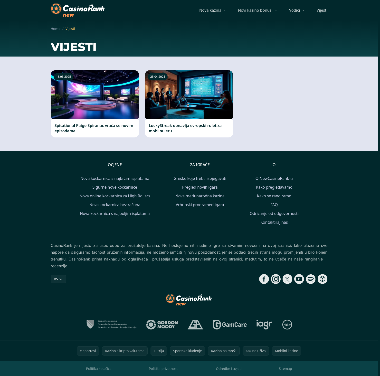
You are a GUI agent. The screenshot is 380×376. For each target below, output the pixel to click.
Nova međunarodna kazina (200, 196)
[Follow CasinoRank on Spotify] (311, 279)
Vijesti (322, 10)
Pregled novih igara (200, 187)
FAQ (274, 204)
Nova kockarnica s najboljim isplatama (115, 213)
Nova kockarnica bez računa (114, 204)
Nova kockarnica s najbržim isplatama (114, 178)
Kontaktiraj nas (274, 222)
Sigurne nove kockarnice (115, 187)
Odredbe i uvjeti (229, 368)
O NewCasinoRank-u (274, 178)
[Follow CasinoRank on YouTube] (299, 279)
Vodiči (294, 10)
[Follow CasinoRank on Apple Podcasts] (322, 279)
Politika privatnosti (164, 368)
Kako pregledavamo (274, 187)
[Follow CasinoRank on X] (287, 279)
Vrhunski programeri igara (200, 204)
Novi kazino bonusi (255, 10)
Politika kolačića (98, 368)
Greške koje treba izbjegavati (199, 178)
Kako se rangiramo (274, 196)
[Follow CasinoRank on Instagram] (276, 279)
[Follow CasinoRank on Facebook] (264, 279)
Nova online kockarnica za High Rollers (114, 196)
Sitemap (285, 368)
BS (58, 279)
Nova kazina (210, 10)
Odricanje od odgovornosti (274, 213)
